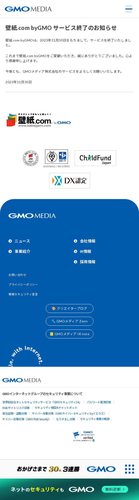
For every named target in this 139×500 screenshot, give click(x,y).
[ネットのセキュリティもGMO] (70, 489)
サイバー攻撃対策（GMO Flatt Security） (26, 419)
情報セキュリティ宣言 (23, 294)
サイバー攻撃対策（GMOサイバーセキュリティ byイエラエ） (69, 413)
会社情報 (88, 241)
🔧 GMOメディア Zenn (69, 321)
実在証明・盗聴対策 (14, 413)
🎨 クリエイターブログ (69, 308)
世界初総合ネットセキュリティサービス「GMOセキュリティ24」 (42, 402)
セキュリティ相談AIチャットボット (56, 407)
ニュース (22, 241)
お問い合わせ (17, 275)
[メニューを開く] (128, 8)
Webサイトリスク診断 (16, 408)
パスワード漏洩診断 (99, 402)
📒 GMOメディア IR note (70, 334)
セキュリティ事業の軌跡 (95, 419)
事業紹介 (22, 251)
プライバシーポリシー (23, 284)
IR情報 (85, 251)
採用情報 (88, 261)
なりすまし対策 (65, 419)
